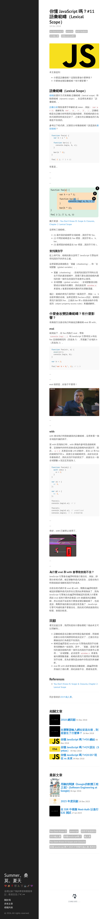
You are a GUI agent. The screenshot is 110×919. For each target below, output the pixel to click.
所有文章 (8, 903)
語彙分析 (53, 107)
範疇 (51, 95)
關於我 (7, 900)
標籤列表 (8, 907)
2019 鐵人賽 (66, 697)
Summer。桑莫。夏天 (16, 877)
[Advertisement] (74, 872)
